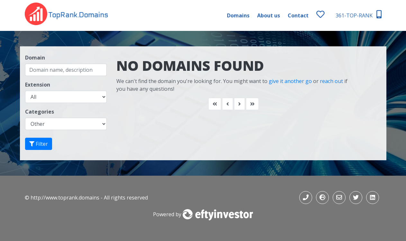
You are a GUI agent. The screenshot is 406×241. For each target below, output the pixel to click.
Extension (37, 84)
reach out (331, 81)
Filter (38, 143)
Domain (35, 57)
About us (268, 15)
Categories (39, 111)
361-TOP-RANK (359, 14)
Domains (238, 15)
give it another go (290, 81)
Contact (298, 15)
